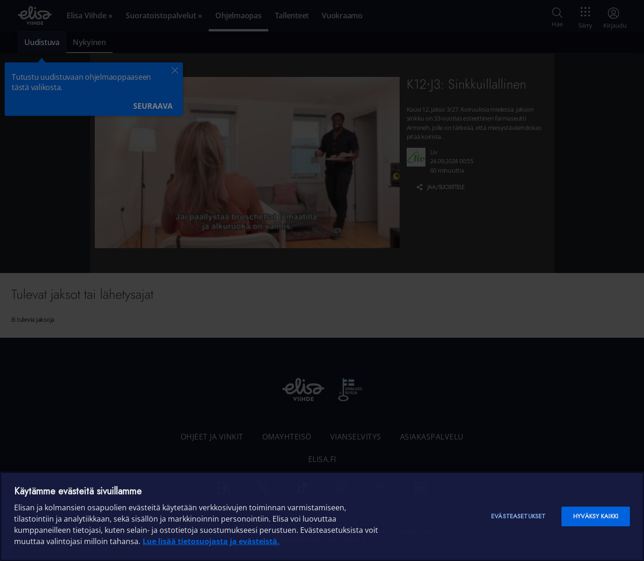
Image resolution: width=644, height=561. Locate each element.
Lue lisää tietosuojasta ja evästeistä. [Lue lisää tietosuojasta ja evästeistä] (211, 541)
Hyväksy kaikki (595, 516)
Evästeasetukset (518, 516)
